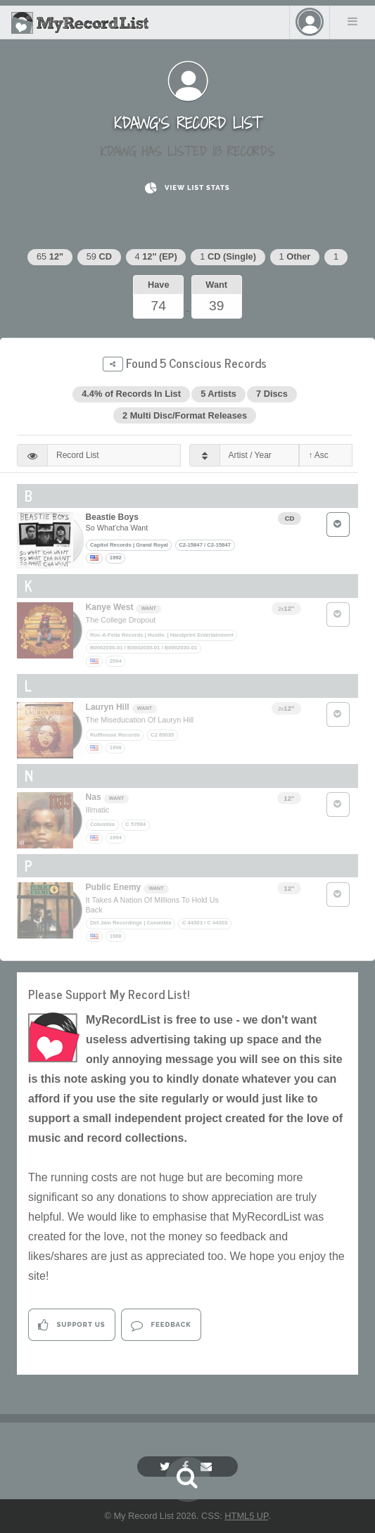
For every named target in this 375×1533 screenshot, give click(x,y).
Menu (352, 21)
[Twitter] (167, 1466)
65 (50, 256)
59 (99, 256)
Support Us (71, 1325)
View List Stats (187, 188)
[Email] (208, 1466)
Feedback (161, 1325)
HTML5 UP (246, 1515)
